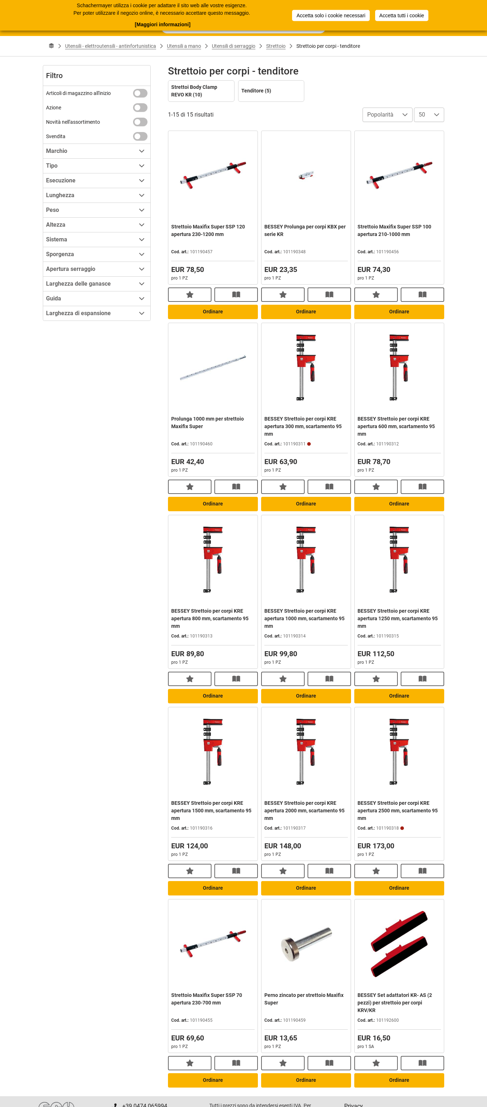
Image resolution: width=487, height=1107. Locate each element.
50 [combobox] (422, 114)
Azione (53, 107)
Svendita (55, 136)
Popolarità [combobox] (380, 114)
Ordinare (213, 311)
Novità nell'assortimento (73, 122)
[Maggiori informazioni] (163, 24)
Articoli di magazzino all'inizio (78, 93)
